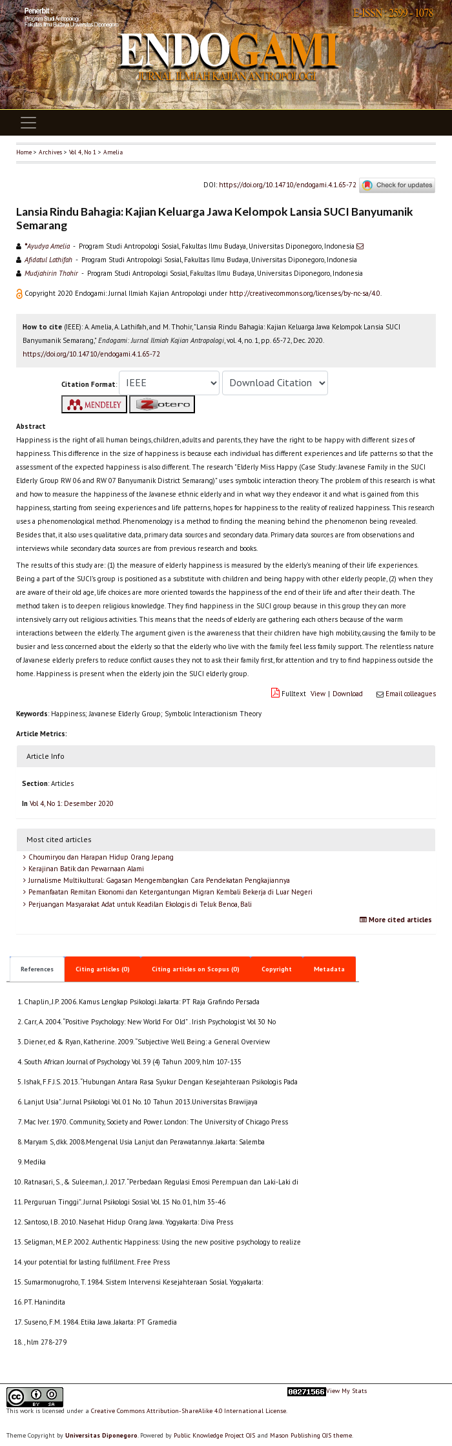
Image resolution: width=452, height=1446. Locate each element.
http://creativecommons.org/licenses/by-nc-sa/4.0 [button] (304, 293)
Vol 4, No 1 (82, 152)
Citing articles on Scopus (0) (196, 969)
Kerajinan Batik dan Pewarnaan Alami (85, 868)
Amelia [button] (113, 152)
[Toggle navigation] (28, 123)
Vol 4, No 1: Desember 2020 (72, 803)
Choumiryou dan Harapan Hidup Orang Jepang (100, 857)
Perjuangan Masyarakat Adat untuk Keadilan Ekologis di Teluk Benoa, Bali (139, 904)
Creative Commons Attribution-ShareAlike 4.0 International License (188, 1411)
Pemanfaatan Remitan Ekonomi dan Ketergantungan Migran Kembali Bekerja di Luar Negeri (169, 891)
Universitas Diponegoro (101, 1435)
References (37, 969)
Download (348, 693)
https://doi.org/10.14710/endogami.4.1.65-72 (287, 184)
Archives (50, 152)
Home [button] (24, 152)
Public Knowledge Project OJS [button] (214, 1435)
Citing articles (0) (103, 969)
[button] (20, 293)
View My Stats (346, 1391)
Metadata (329, 969)
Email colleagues (410, 693)
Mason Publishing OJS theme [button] (311, 1435)
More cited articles (397, 919)
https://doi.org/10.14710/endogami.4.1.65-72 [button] (91, 353)
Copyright (277, 969)
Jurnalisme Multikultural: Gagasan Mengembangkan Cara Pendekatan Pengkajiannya (158, 880)
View (318, 693)
